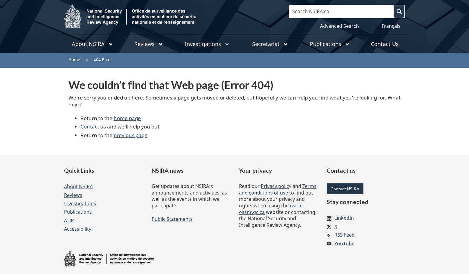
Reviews (73, 195)
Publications (78, 212)
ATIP (69, 220)
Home (74, 59)
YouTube (344, 243)
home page (127, 118)
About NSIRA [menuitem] (92, 44)
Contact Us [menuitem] (385, 44)
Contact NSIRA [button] (345, 188)
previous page (130, 135)
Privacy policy (276, 186)
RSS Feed (344, 235)
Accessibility (77, 229)
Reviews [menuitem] (148, 44)
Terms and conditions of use (277, 189)
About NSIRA (78, 186)
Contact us (93, 126)
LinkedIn (344, 218)
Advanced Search (339, 26)
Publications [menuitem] (329, 44)
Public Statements (172, 219)
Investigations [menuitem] (207, 44)
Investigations (80, 203)
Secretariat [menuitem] (270, 44)
